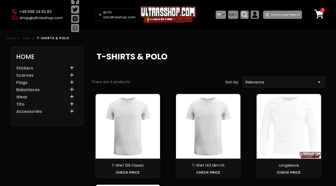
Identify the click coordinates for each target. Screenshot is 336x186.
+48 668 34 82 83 (32, 11)
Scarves (24, 75)
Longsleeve (289, 165)
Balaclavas (28, 90)
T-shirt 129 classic (128, 165)
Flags (22, 83)
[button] (221, 15)
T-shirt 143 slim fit (208, 165)
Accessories (29, 111)
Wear (22, 97)
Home (25, 56)
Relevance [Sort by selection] (284, 82)
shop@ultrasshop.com (37, 17)
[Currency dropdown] (233, 14)
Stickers (24, 68)
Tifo (20, 104)
